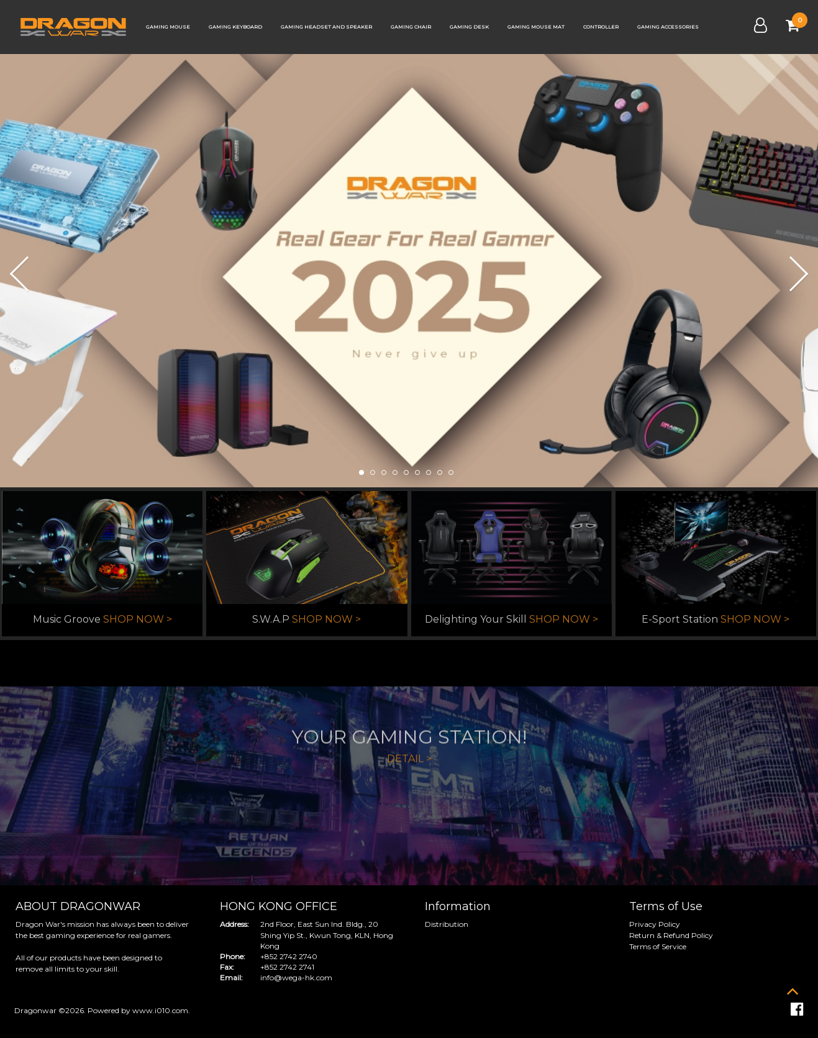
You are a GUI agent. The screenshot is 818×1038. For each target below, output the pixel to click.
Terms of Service (657, 946)
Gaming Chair (411, 27)
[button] (13, 272)
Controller (601, 27)
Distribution (446, 924)
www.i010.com (160, 1010)
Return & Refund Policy (671, 935)
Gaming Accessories (668, 27)
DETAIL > (409, 815)
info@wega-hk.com (296, 977)
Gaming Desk (469, 27)
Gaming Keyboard (235, 27)
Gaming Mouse (168, 27)
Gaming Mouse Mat (536, 27)
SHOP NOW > (137, 619)
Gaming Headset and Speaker (326, 27)
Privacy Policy (654, 924)
